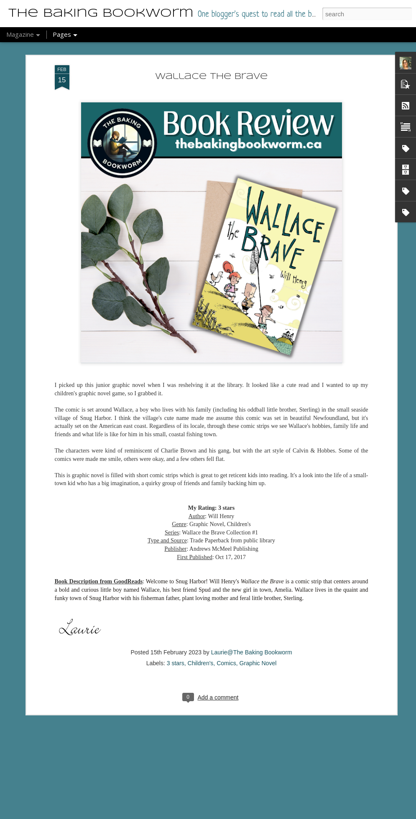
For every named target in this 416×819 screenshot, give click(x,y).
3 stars (175, 623)
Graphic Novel (258, 623)
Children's (201, 623)
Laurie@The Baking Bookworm (251, 612)
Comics (226, 623)
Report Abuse (235, 814)
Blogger (210, 814)
